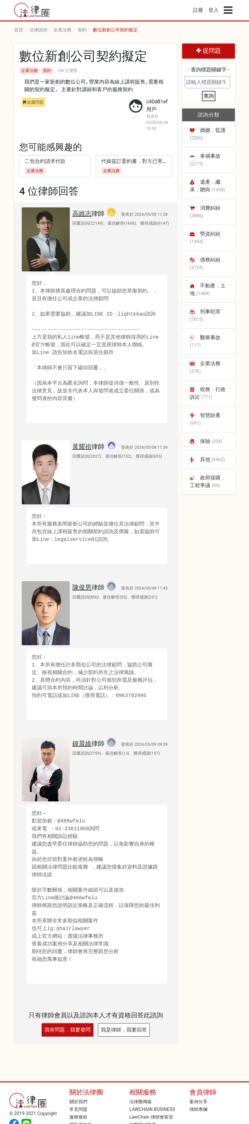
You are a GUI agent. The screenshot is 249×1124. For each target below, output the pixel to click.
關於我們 (78, 1101)
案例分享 (198, 1101)
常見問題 (78, 1109)
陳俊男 (82, 587)
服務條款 (78, 1117)
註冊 (198, 10)
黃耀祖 (82, 446)
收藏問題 (33, 102)
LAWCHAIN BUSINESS (152, 1109)
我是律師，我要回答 (124, 1030)
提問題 (208, 50)
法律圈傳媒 (140, 1101)
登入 (213, 10)
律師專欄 (198, 1109)
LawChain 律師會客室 (151, 1117)
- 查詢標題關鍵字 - (208, 70)
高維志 (82, 213)
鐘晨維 (82, 743)
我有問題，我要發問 (67, 1030)
